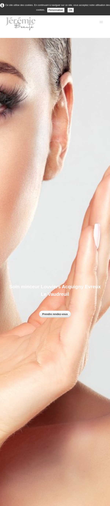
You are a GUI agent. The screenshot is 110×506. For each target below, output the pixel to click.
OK (70, 10)
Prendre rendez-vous (55, 314)
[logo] (24, 24)
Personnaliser (56, 10)
